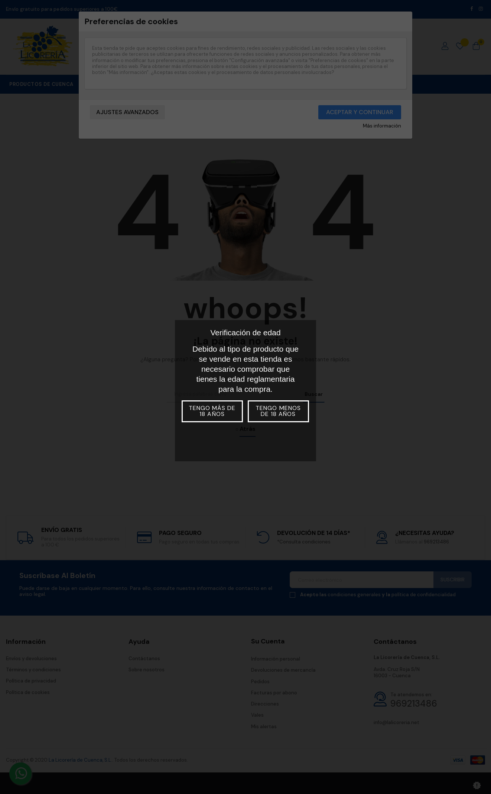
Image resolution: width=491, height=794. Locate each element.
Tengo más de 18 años (212, 411)
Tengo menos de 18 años (278, 411)
